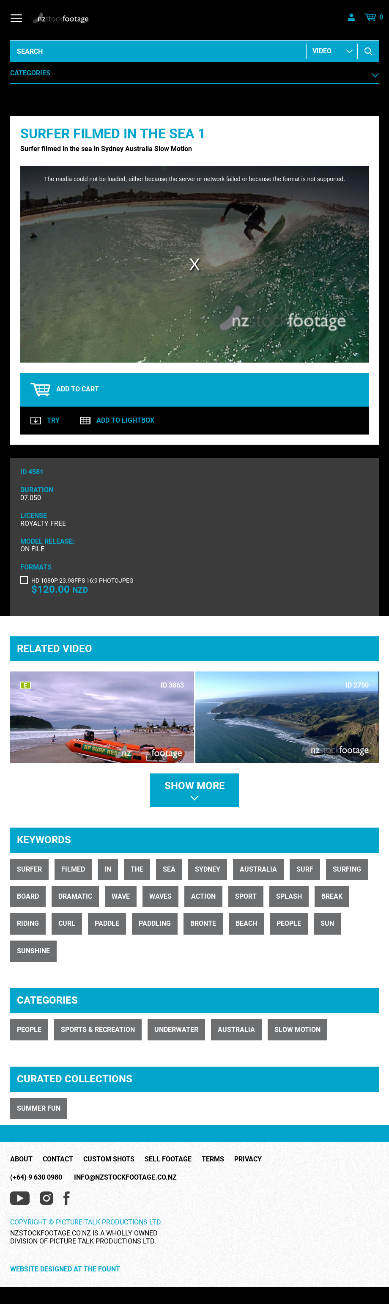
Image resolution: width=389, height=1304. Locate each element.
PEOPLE (29, 1030)
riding (28, 923)
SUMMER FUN (38, 1108)
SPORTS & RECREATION (98, 1030)
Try (45, 420)
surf (304, 869)
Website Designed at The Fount (65, 1269)
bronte (203, 923)
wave (121, 896)
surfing (347, 869)
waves (160, 896)
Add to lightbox (117, 420)
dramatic (75, 896)
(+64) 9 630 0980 (36, 1177)
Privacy (248, 1159)
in (107, 869)
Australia (258, 869)
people (289, 923)
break (331, 896)
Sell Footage (168, 1159)
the (137, 869)
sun (327, 923)
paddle (107, 923)
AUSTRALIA (236, 1030)
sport (246, 896)
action (203, 896)
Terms (213, 1159)
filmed (73, 869)
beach (246, 923)
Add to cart (64, 389)
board (28, 896)
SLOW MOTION (297, 1030)
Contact (58, 1159)
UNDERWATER (176, 1030)
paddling (155, 923)
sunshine (33, 951)
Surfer (29, 869)
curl (66, 923)
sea (169, 869)
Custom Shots (108, 1159)
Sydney (207, 869)
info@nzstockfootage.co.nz (125, 1177)
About (21, 1159)
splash (289, 896)
